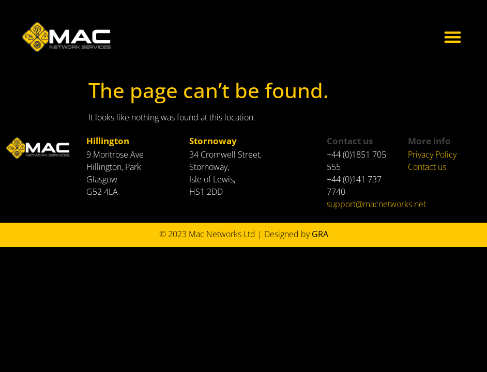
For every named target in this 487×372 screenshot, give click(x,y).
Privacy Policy (432, 154)
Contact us (427, 167)
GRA (321, 234)
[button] (453, 37)
